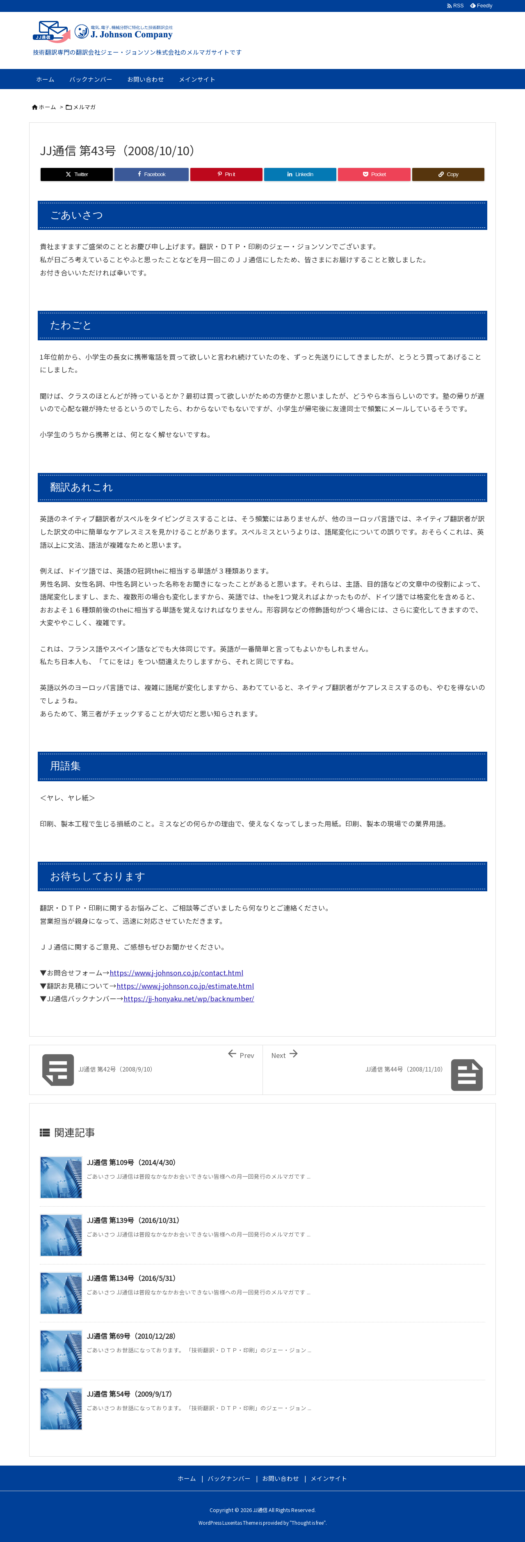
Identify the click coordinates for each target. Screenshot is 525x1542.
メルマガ (84, 107)
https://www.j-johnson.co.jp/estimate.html (185, 986)
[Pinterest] (226, 174)
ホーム (47, 107)
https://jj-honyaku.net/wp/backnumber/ (188, 998)
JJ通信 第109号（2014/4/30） (133, 1162)
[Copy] (448, 174)
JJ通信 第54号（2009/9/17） (131, 1394)
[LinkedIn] (300, 174)
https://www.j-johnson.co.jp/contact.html (176, 973)
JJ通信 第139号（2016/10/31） (135, 1220)
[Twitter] (77, 174)
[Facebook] (151, 174)
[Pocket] (374, 174)
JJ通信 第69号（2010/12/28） (133, 1336)
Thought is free (308, 1522)
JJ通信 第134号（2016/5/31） (133, 1278)
